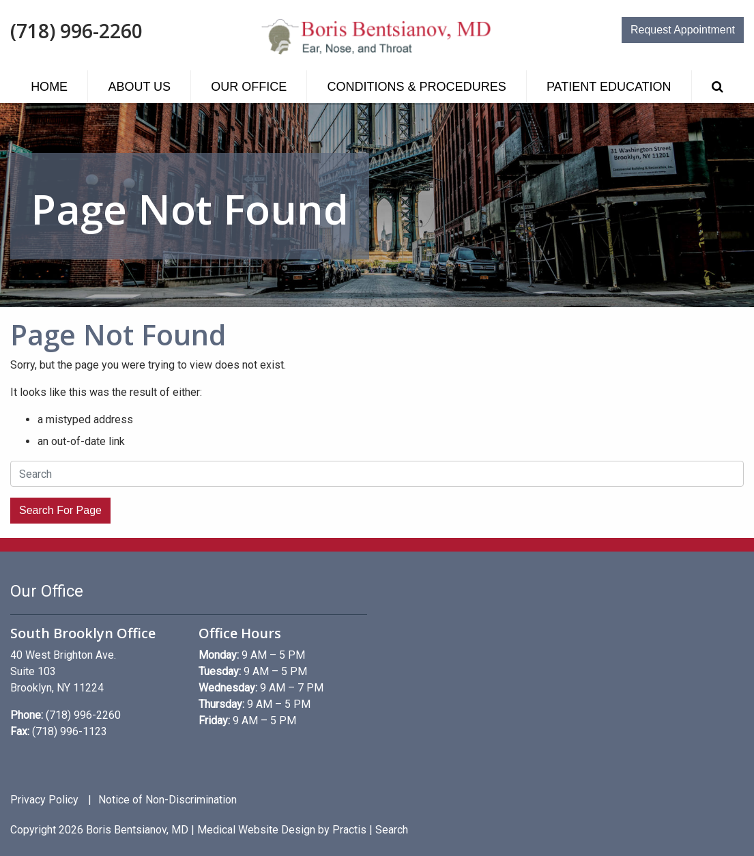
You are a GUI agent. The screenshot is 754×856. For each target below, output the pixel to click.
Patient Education (609, 87)
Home (49, 87)
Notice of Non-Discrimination (167, 800)
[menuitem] (49, 86)
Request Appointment (682, 29)
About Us (139, 87)
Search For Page (60, 510)
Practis (349, 829)
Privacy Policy (44, 800)
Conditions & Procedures (417, 87)
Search (391, 829)
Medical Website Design (256, 829)
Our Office (249, 87)
